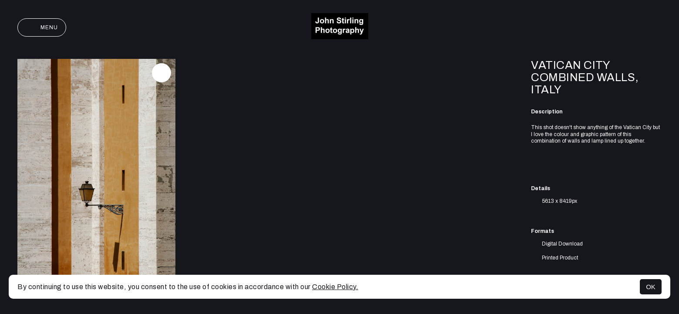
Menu (42, 27)
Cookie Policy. (335, 286)
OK (650, 286)
